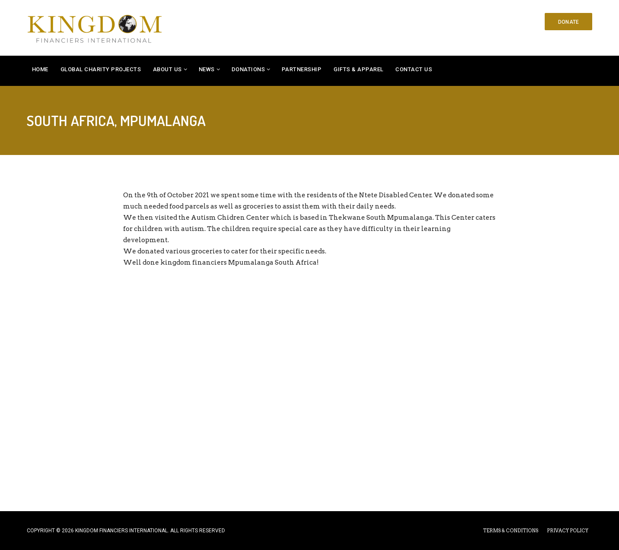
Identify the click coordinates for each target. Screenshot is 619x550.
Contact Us (413, 69)
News (207, 69)
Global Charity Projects (100, 69)
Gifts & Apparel (358, 69)
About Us (167, 69)
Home (40, 69)
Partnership (302, 69)
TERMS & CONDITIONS (510, 531)
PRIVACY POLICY (567, 531)
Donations (248, 69)
